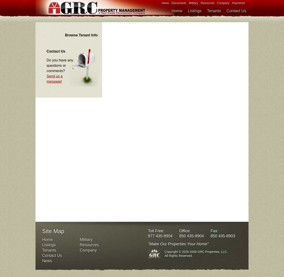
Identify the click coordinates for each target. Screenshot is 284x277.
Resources (207, 3)
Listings (194, 11)
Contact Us (236, 11)
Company (223, 3)
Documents (179, 3)
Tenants (214, 11)
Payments (238, 3)
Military (193, 3)
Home (177, 11)
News (165, 3)
